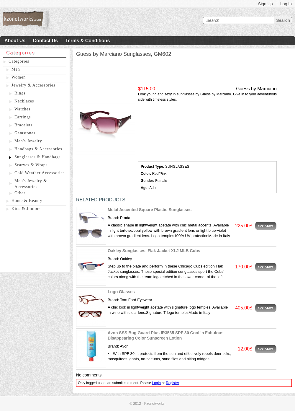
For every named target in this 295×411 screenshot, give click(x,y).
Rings (20, 93)
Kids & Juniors (26, 208)
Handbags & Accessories (38, 149)
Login (156, 383)
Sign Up (265, 3)
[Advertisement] (35, 243)
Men (16, 69)
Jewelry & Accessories (33, 85)
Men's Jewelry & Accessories (30, 184)
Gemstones (24, 133)
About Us (14, 40)
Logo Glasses (121, 291)
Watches (22, 109)
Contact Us (45, 40)
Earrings (22, 117)
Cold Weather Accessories (39, 173)
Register (172, 383)
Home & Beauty (27, 200)
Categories (19, 61)
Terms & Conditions (87, 40)
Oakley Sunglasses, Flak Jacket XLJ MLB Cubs (154, 250)
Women (19, 77)
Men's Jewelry (28, 141)
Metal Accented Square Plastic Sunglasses (149, 209)
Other (19, 193)
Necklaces (24, 101)
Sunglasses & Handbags (37, 157)
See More (265, 226)
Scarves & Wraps (30, 165)
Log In (286, 3)
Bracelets (23, 125)
